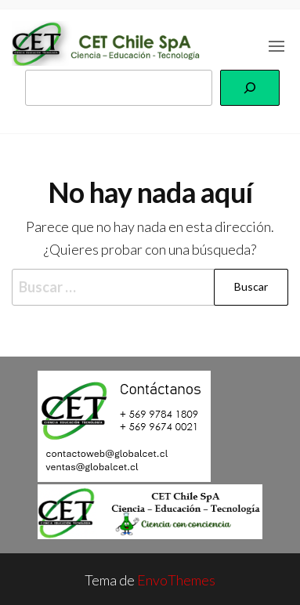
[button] (276, 46)
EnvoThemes (176, 580)
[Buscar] (250, 88)
